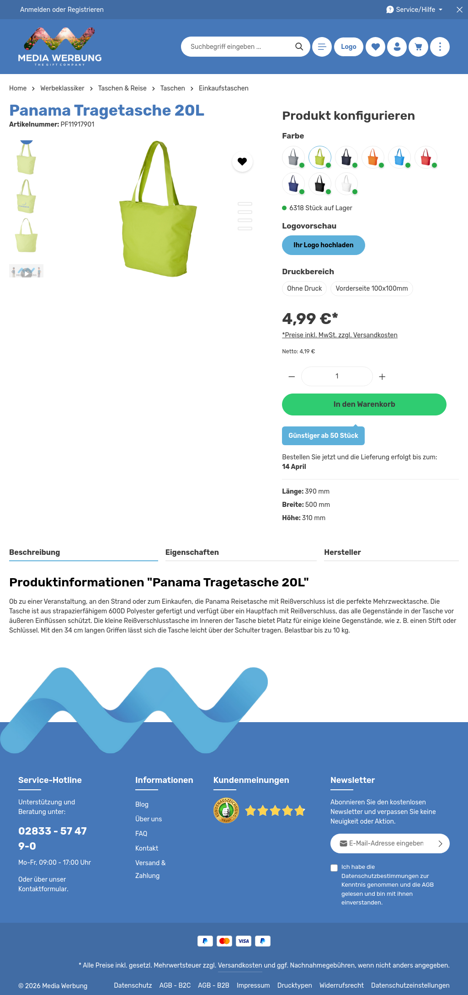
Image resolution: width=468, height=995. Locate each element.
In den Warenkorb (364, 404)
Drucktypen (304, 981)
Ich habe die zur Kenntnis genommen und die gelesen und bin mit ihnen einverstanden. (395, 875)
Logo (348, 46)
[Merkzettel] (375, 47)
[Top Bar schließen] (459, 9)
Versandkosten (249, 961)
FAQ (141, 834)
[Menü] (322, 47)
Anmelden (34, 9)
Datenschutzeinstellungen (413, 981)
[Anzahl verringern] (291, 376)
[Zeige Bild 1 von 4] (245, 204)
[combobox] (240, 47)
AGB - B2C (187, 981)
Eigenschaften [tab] (191, 552)
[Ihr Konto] (397, 47)
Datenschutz (146, 981)
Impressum (265, 981)
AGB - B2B (225, 981)
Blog (141, 805)
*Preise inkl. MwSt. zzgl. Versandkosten (338, 335)
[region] (136, 208)
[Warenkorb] (418, 47)
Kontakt (146, 848)
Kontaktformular (41, 874)
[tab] (84, 553)
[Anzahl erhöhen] (382, 376)
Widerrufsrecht (348, 981)
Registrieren (82, 9)
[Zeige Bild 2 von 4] (245, 212)
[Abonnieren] (441, 843)
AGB (434, 876)
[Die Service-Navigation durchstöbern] (415, 9)
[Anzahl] (337, 376)
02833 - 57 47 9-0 (57, 831)
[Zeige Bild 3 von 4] (245, 220)
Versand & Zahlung (150, 870)
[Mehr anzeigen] (440, 47)
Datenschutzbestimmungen (411, 866)
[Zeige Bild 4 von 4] (245, 228)
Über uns (148, 819)
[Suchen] (299, 47)
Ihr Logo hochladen (323, 245)
